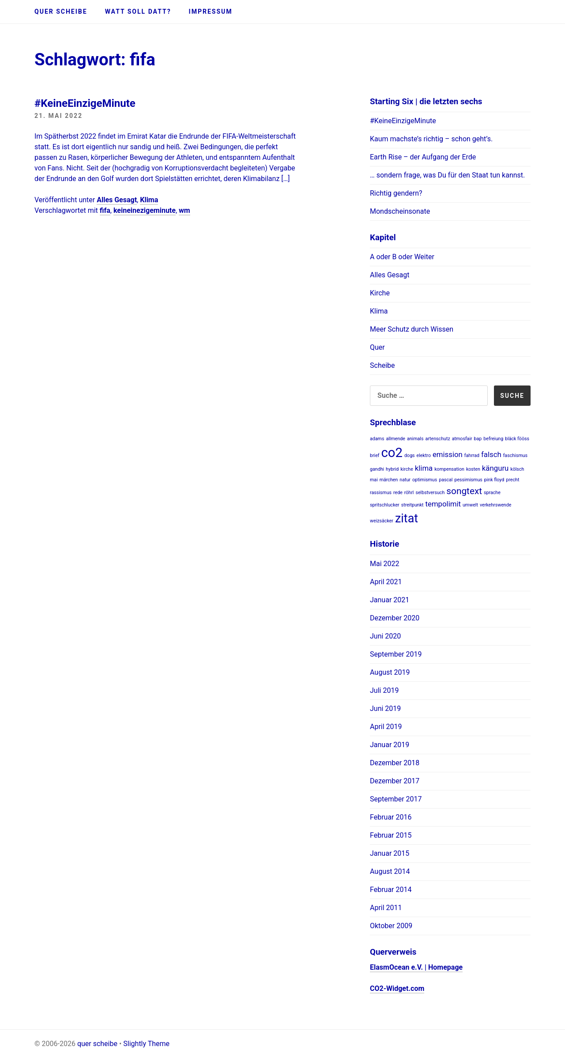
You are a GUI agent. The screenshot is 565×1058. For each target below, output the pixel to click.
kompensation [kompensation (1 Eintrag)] (449, 469)
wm (184, 210)
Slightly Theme (146, 1043)
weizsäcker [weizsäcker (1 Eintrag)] (381, 521)
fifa (105, 210)
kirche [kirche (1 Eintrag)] (406, 469)
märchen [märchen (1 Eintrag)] (389, 480)
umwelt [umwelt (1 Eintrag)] (470, 505)
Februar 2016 (390, 817)
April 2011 (386, 907)
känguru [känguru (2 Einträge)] (495, 468)
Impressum (211, 11)
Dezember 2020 (394, 618)
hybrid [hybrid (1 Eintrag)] (392, 469)
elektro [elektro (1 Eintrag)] (424, 455)
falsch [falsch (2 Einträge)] (491, 454)
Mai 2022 (384, 563)
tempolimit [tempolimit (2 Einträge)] (443, 503)
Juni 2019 (385, 708)
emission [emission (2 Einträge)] (448, 454)
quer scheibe (60, 11)
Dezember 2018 (394, 763)
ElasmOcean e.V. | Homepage (416, 967)
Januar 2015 (389, 853)
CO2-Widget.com (397, 988)
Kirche (380, 293)
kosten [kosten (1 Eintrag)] (473, 469)
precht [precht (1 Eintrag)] (512, 480)
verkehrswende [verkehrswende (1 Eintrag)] (496, 505)
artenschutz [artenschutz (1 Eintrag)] (437, 439)
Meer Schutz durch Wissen (411, 329)
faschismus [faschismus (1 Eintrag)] (515, 455)
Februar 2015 (390, 835)
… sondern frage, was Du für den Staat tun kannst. (447, 175)
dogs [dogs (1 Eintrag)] (409, 455)
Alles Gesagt (117, 200)
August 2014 (390, 871)
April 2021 (386, 582)
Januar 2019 (389, 745)
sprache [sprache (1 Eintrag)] (492, 492)
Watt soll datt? (138, 11)
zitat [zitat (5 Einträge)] (406, 518)
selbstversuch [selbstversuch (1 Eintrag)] (429, 492)
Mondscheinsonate (400, 211)
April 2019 (386, 726)
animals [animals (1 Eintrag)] (415, 439)
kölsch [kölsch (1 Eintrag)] (517, 469)
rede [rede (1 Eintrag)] (398, 492)
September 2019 (396, 654)
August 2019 (390, 672)
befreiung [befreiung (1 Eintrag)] (493, 439)
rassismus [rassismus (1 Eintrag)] (381, 492)
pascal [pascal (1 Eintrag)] (445, 480)
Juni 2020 (385, 636)
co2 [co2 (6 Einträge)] (392, 452)
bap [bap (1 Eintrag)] (478, 439)
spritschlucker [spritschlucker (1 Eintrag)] (384, 505)
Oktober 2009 (391, 926)
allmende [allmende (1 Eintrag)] (395, 439)
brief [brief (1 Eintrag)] (375, 455)
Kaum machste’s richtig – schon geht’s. (431, 139)
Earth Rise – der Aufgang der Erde (423, 157)
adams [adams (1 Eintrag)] (377, 439)
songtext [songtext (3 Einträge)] (464, 491)
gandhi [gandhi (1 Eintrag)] (377, 469)
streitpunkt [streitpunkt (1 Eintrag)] (412, 505)
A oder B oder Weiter (402, 257)
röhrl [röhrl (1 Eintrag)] (409, 492)
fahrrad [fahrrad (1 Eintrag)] (471, 455)
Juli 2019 (384, 690)
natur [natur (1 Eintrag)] (405, 480)
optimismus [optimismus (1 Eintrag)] (424, 480)
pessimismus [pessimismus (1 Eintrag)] (468, 480)
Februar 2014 (390, 889)
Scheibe (382, 365)
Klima (149, 200)
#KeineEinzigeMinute (85, 103)
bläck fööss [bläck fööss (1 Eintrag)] (517, 439)
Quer (377, 347)
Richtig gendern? (396, 193)
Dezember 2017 (394, 781)
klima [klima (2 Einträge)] (424, 468)
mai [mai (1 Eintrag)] (374, 480)
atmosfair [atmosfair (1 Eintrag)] (462, 439)
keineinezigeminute (144, 210)
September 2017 (396, 799)
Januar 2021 (389, 600)
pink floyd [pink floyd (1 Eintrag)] (494, 480)
